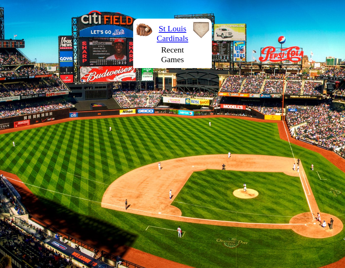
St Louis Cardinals (172, 33)
